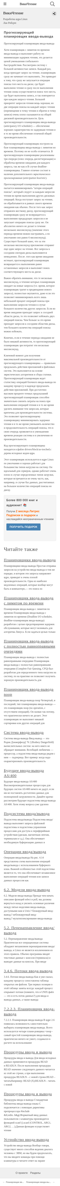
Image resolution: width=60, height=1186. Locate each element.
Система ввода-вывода (24, 732)
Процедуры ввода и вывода (28, 1052)
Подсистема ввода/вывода (27, 814)
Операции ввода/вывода (25, 852)
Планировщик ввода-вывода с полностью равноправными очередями (29, 646)
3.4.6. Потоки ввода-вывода (28, 971)
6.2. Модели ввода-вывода (27, 890)
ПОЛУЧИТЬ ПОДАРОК (23, 527)
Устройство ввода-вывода (26, 1139)
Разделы (35, 1173)
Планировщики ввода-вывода (30, 560)
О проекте (22, 1173)
